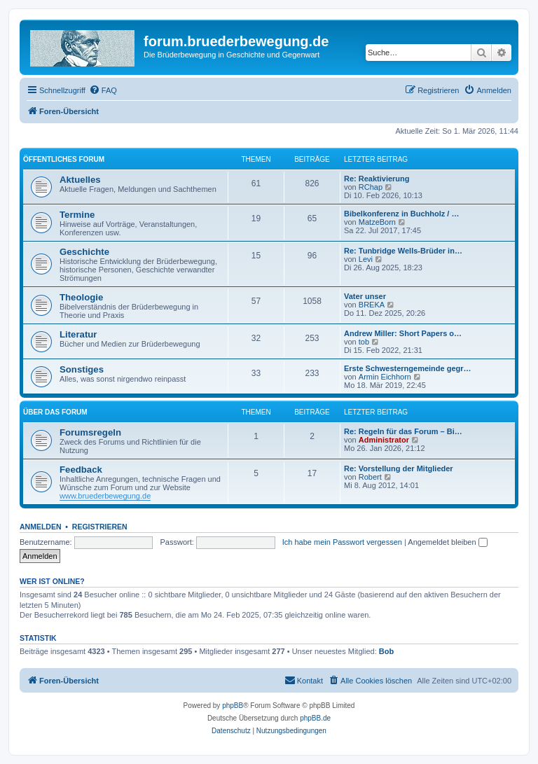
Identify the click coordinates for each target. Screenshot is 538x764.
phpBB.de (315, 718)
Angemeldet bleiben (447, 542)
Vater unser (365, 296)
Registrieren (99, 526)
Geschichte (84, 251)
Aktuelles (80, 179)
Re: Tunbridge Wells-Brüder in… (403, 250)
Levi (366, 259)
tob (364, 342)
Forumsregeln (90, 432)
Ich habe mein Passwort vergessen (342, 542)
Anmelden (41, 526)
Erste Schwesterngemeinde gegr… (407, 368)
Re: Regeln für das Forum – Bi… (403, 431)
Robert (370, 477)
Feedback (81, 469)
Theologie (81, 297)
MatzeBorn (377, 222)
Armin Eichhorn (385, 377)
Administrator (384, 440)
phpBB (232, 705)
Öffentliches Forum (63, 159)
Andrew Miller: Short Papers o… (403, 333)
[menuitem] (103, 90)
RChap (370, 187)
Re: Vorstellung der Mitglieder (398, 468)
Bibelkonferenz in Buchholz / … (401, 213)
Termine (77, 214)
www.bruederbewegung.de (105, 496)
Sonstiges (82, 369)
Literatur (78, 334)
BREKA (372, 304)
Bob (386, 651)
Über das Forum (55, 412)
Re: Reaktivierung (377, 178)
